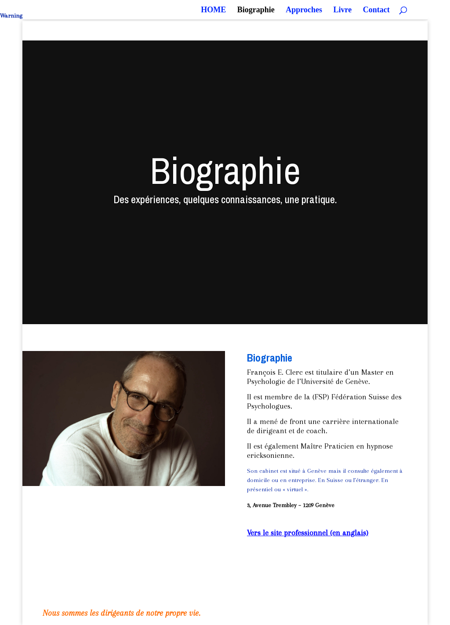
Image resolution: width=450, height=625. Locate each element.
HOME (213, 10)
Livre (343, 10)
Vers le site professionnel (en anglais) (307, 532)
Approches (304, 10)
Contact (376, 10)
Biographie (256, 10)
